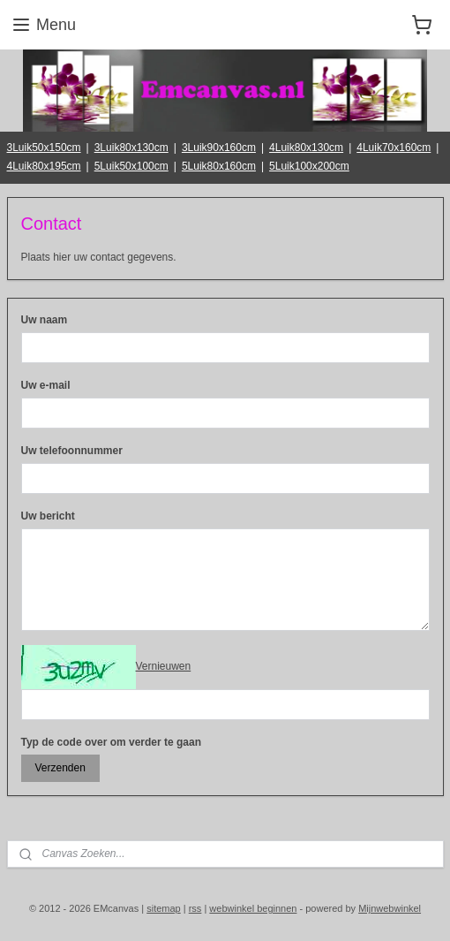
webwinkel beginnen (252, 908)
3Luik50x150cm (44, 147)
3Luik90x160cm (219, 147)
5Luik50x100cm (131, 166)
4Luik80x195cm (44, 166)
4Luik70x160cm (393, 147)
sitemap (163, 908)
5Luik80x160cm (219, 166)
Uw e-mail (46, 385)
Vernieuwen (163, 666)
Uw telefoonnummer (72, 450)
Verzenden (59, 768)
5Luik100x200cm (309, 166)
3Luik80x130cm (131, 147)
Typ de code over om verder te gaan (111, 742)
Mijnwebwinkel (389, 908)
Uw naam (44, 320)
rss (195, 908)
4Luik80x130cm (306, 147)
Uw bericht (48, 516)
